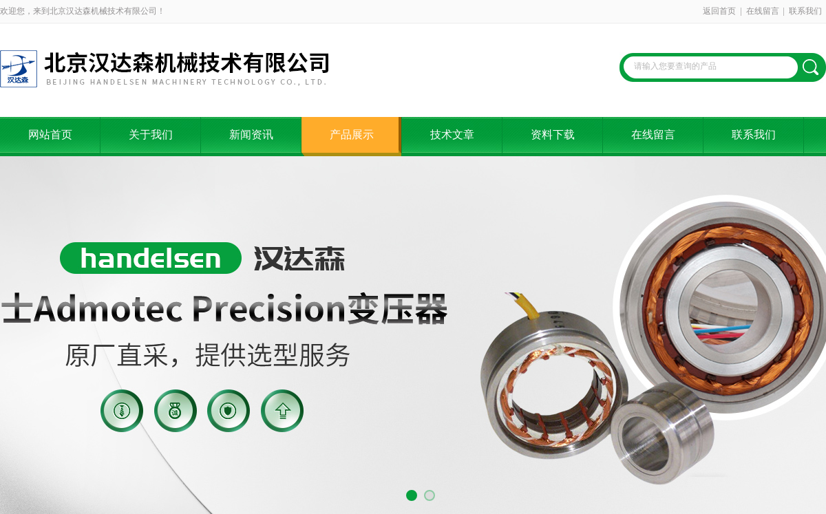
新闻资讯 (251, 134)
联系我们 (805, 11)
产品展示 (352, 134)
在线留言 (762, 11)
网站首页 (50, 134)
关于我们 (151, 134)
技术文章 (452, 134)
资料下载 (553, 134)
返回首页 (719, 11)
